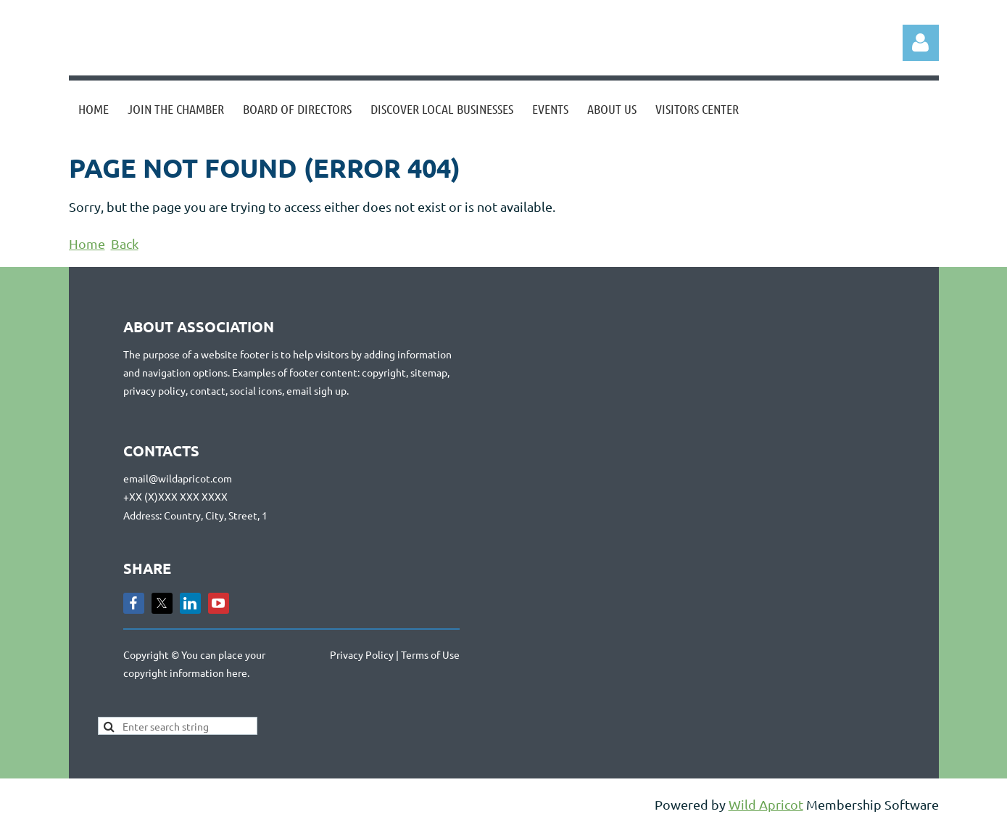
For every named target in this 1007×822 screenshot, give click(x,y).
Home (87, 243)
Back (124, 243)
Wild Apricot (766, 804)
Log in (921, 43)
